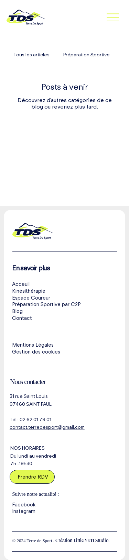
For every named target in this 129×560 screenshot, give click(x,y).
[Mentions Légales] (64, 345)
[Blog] (64, 311)
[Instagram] (64, 511)
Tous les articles (31, 54)
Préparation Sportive (86, 54)
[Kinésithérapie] (64, 291)
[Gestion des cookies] (64, 352)
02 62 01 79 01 (35, 419)
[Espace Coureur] (64, 297)
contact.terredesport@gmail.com (47, 427)
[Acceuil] (64, 284)
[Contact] (64, 318)
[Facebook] (64, 504)
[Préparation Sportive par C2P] (64, 304)
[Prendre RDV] (32, 477)
